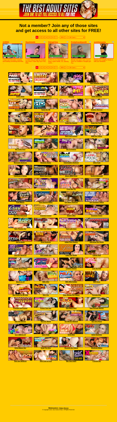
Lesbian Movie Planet (20, 268)
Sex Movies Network (71, 321)
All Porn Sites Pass (20, 83)
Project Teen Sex (45, 308)
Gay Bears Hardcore (71, 202)
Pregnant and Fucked (20, 308)
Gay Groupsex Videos (97, 202)
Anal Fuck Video (45, 123)
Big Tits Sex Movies (96, 149)
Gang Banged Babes (46, 202)
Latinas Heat (97, 255)
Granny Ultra (71, 215)
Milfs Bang (96, 282)
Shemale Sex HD (20, 110)
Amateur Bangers (96, 110)
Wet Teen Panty (71, 361)
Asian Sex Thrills (96, 123)
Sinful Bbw (71, 335)
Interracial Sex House (97, 242)
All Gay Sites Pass (46, 96)
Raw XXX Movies (20, 321)
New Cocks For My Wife (20, 295)
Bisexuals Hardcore (20, 163)
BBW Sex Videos (96, 136)
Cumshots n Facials (20, 176)
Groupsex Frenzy (96, 215)
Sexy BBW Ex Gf (20, 335)
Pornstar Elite (96, 295)
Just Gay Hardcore (20, 255)
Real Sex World (46, 321)
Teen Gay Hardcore (20, 361)
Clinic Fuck (96, 163)
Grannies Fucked (45, 215)
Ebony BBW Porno (71, 176)
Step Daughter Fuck (96, 83)
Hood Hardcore (46, 242)
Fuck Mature (20, 202)
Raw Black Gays (71, 308)
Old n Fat (46, 295)
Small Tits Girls (46, 348)
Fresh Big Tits (71, 189)
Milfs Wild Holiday (71, 282)
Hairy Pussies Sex (20, 229)
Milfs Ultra (45, 282)
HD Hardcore (96, 229)
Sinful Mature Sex (20, 348)
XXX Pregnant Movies (71, 110)
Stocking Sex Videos (71, 348)
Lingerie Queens (71, 268)
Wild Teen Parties (71, 83)
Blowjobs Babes (45, 163)
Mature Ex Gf (20, 282)
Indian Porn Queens (71, 242)
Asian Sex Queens (71, 123)
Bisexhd (71, 96)
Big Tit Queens (71, 149)
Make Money (64, 408)
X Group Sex (96, 361)
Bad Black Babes (20, 136)
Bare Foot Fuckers (71, 136)
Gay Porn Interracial (20, 215)
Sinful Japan (20, 96)
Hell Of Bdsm (20, 242)
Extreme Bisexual (20, 189)
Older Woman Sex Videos (71, 295)
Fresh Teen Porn (96, 189)
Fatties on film (46, 189)
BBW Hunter (46, 83)
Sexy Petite (45, 335)
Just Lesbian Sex (45, 255)
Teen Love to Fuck (46, 361)
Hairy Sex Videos (45, 229)
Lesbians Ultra (46, 268)
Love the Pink (96, 268)
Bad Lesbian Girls (46, 136)
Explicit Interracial (97, 176)
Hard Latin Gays (71, 229)
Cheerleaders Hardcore (71, 163)
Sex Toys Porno (97, 321)
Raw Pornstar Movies (97, 308)
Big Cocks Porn (20, 149)
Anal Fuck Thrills (20, 123)
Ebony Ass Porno (45, 176)
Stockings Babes (96, 348)
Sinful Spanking (97, 96)
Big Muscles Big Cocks (45, 149)
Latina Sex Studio (71, 255)
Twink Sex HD (45, 110)
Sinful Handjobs (96, 335)
